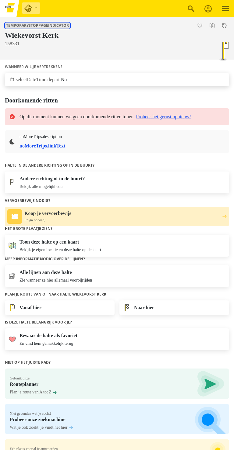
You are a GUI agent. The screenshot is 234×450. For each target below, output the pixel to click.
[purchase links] (31, 8)
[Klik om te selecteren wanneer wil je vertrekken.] (117, 79)
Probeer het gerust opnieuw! (163, 116)
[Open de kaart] (212, 25)
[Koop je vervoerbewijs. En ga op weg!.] (117, 216)
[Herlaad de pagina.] (224, 25)
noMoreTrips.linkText (42, 145)
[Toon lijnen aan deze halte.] (5, 53)
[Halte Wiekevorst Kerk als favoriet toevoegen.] (200, 25)
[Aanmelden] (208, 8)
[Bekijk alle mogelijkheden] (117, 182)
